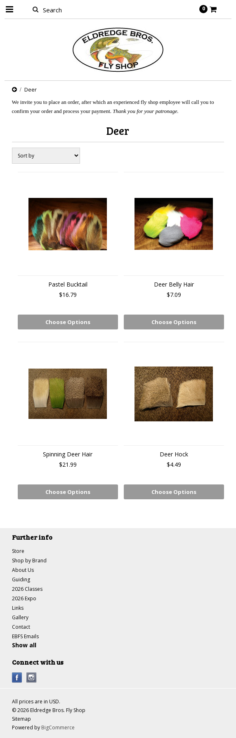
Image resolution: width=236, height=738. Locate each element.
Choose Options (67, 322)
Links (18, 607)
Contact (21, 626)
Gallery (20, 617)
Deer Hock (174, 454)
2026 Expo (24, 598)
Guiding (21, 579)
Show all (24, 645)
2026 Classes (27, 588)
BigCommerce (58, 727)
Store (18, 551)
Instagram (31, 677)
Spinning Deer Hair (67, 454)
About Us (23, 569)
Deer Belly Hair (174, 284)
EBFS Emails (25, 636)
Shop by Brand (29, 560)
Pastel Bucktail (67, 284)
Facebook (17, 677)
